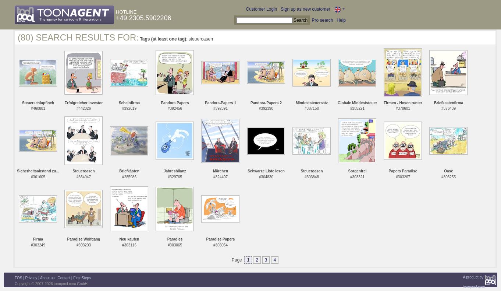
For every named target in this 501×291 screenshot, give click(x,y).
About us (47, 278)
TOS (18, 278)
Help (341, 20)
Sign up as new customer (305, 9)
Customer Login (261, 9)
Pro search (322, 20)
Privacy (31, 278)
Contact (64, 278)
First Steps (82, 278)
